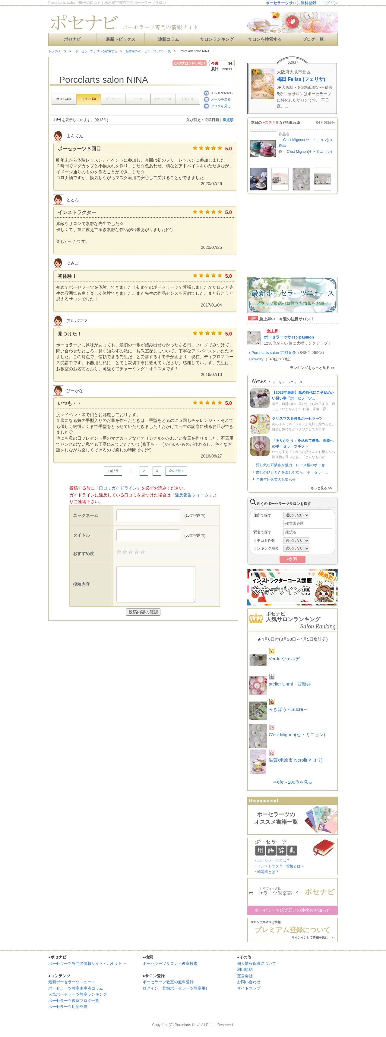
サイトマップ (249, 988)
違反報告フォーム (192, 495)
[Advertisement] (118, 633)
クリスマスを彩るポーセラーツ (297, 418)
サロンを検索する (265, 39)
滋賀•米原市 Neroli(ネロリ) (296, 759)
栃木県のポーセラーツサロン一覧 (148, 51)
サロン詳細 (63, 99)
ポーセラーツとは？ (273, 860)
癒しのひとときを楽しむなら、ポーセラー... (292, 472)
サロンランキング (217, 39)
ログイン (330, 3)
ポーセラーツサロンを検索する (96, 51)
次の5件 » (176, 471)
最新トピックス (120, 39)
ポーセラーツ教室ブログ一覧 (73, 1000)
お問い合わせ (249, 982)
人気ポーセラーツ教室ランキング (77, 994)
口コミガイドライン (118, 488)
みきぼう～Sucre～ (288, 709)
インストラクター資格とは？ (280, 866)
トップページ (57, 51)
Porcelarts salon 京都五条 (274, 352)
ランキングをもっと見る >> (312, 368)
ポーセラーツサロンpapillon (289, 337)
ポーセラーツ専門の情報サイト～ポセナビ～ (87, 963)
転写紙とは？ (268, 872)
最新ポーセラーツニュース (71, 982)
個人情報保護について (256, 963)
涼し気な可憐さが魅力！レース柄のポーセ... (292, 465)
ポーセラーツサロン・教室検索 (170, 963)
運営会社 (245, 976)
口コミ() (88, 99)
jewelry (258, 359)
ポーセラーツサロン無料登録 (290, 3)
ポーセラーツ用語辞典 (67, 1006)
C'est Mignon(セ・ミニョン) (309, 151)
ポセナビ (72, 39)
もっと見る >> (321, 488)
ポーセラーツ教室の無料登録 (168, 982)
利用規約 (245, 969)
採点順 (228, 120)
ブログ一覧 (313, 39)
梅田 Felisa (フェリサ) (301, 79)
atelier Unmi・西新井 (290, 683)
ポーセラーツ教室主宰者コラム (75, 988)
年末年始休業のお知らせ (276, 479)
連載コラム (168, 39)
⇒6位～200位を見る (292, 782)
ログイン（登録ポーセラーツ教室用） (176, 988)
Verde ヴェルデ (284, 658)
